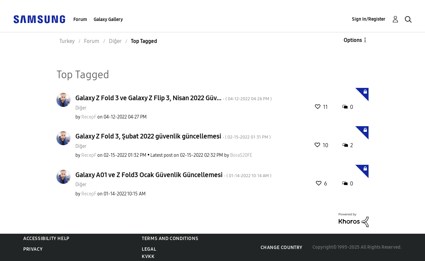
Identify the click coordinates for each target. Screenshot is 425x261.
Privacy (32, 249)
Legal (149, 249)
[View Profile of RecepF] (88, 117)
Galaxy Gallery (108, 19)
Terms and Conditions (170, 238)
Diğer (80, 108)
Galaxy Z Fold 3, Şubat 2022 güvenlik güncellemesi (173, 136)
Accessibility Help (46, 238)
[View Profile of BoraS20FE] (241, 155)
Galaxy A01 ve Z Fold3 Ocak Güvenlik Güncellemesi (173, 175)
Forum (80, 19)
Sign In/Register (368, 19)
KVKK (148, 256)
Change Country (281, 247)
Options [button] (353, 40)
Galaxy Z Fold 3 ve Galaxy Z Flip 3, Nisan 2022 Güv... (173, 98)
